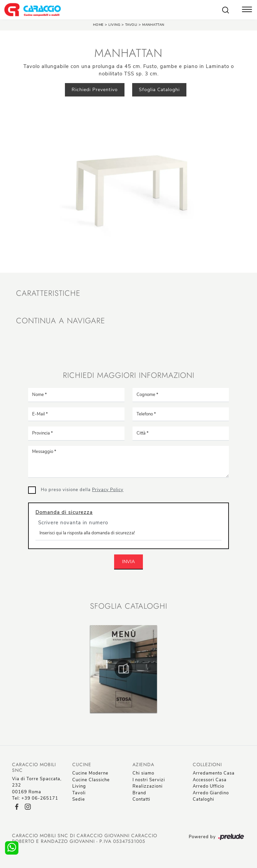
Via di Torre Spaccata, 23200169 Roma (37, 785)
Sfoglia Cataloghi (159, 89)
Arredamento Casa (214, 773)
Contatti (141, 799)
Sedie (78, 799)
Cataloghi (203, 799)
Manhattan (153, 24)
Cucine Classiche (91, 780)
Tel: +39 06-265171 (35, 798)
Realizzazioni (148, 786)
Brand (139, 793)
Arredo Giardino (211, 793)
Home (98, 24)
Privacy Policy (107, 490)
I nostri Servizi (149, 780)
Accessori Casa (210, 780)
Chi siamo (143, 773)
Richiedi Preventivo (95, 89)
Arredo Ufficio (208, 786)
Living (114, 24)
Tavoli (132, 24)
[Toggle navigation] (247, 10)
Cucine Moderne (90, 773)
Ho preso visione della (82, 490)
